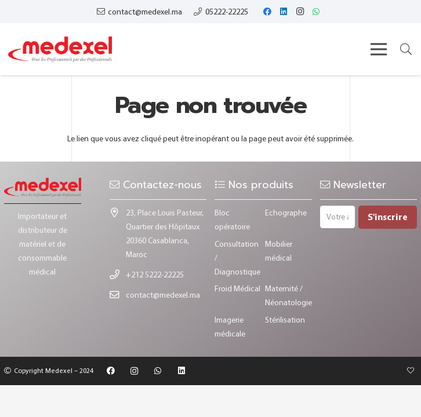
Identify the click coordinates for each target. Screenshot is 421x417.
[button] (406, 49)
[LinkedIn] (283, 11)
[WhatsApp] (316, 11)
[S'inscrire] (387, 217)
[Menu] (378, 49)
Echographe (286, 212)
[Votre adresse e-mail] (337, 217)
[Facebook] (267, 11)
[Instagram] (300, 11)
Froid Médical (237, 288)
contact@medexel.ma (163, 295)
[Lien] (60, 49)
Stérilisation (285, 319)
